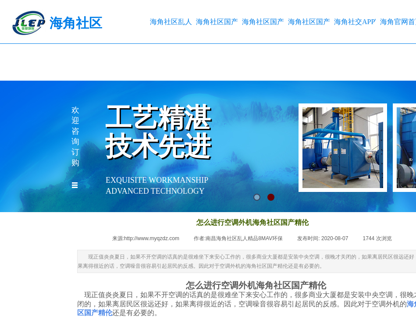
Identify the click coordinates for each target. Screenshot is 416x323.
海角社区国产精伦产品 (217, 21)
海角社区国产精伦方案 (309, 21)
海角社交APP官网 (355, 21)
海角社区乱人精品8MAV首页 (171, 21)
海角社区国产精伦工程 (263, 21)
